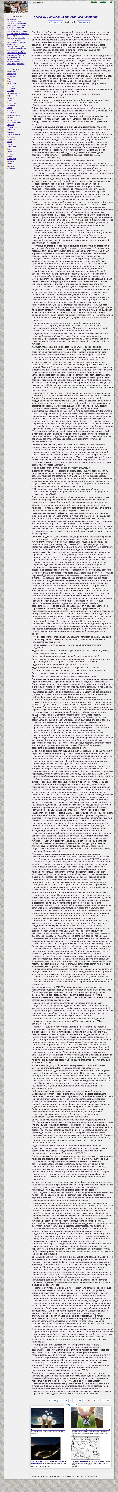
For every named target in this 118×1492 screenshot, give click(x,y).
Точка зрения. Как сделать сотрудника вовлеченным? (17, 47)
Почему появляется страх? (17, 31)
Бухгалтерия (11, 83)
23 (85, 1400)
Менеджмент (11, 120)
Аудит (9, 79)
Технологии (11, 151)
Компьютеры (11, 103)
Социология (11, 147)
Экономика (11, 168)
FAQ (111, 2)
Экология (10, 166)
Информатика (12, 96)
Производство (12, 137)
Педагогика (11, 130)
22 (80, 1400)
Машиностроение (13, 115)
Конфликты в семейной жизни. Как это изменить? (91, 1430)
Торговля (10, 154)
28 (108, 1400)
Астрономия (11, 76)
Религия (10, 144)
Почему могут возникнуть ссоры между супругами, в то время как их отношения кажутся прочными (17, 26)
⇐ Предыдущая (55, 22)
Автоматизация (12, 71)
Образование (12, 127)
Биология (10, 81)
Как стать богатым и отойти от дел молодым (18, 35)
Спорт (9, 149)
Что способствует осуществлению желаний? (48, 1430)
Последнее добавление (15, 64)
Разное (9, 142)
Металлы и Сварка (14, 122)
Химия (9, 164)
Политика (10, 132)
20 (70, 1400)
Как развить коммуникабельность (14, 20)
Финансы (10, 161)
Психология (11, 139)
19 (66, 1400)
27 (103, 1400)
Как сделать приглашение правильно (16, 43)
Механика (10, 125)
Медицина (10, 117)
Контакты (103, 2)
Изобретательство (13, 93)
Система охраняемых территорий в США (87, 1461)
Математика (11, 113)
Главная (94, 2)
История (10, 100)
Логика (9, 108)
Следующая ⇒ (84, 22)
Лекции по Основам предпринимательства (15, 60)
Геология (10, 91)
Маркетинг (11, 110)
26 (98, 1400)
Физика (9, 156)
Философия (11, 159)
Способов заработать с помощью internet (15, 56)
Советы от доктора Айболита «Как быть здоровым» (17, 39)
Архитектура (11, 74)
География (11, 88)
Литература (11, 105)
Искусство (10, 98)
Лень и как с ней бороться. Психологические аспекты (17, 52)
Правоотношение (13, 134)
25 (94, 1400)
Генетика (10, 86)
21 (75, 1400)
